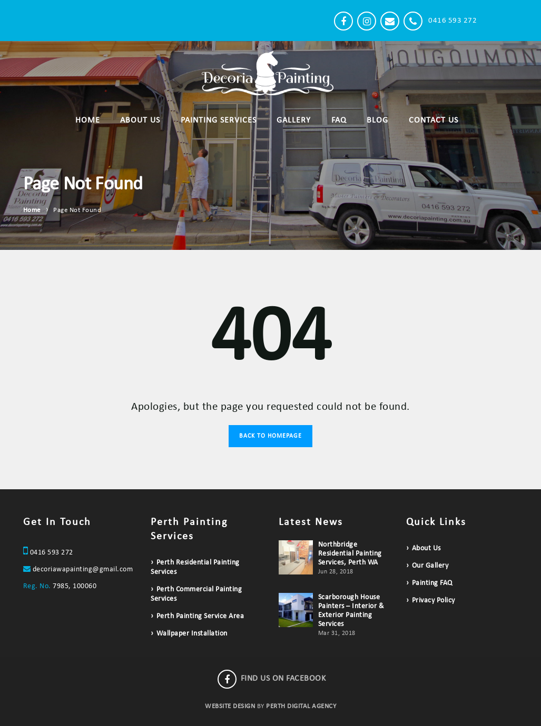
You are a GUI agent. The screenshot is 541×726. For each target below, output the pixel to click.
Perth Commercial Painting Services (196, 594)
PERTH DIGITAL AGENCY (301, 706)
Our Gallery (430, 566)
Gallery (294, 120)
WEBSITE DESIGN (230, 706)
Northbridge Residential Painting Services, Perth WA (350, 554)
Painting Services (219, 120)
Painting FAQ (432, 583)
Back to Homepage (270, 436)
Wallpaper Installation (192, 634)
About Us (140, 120)
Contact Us (433, 120)
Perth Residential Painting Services (195, 567)
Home (87, 120)
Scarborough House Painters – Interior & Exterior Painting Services (351, 610)
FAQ (339, 120)
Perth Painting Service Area (200, 616)
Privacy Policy (433, 600)
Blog (377, 120)
